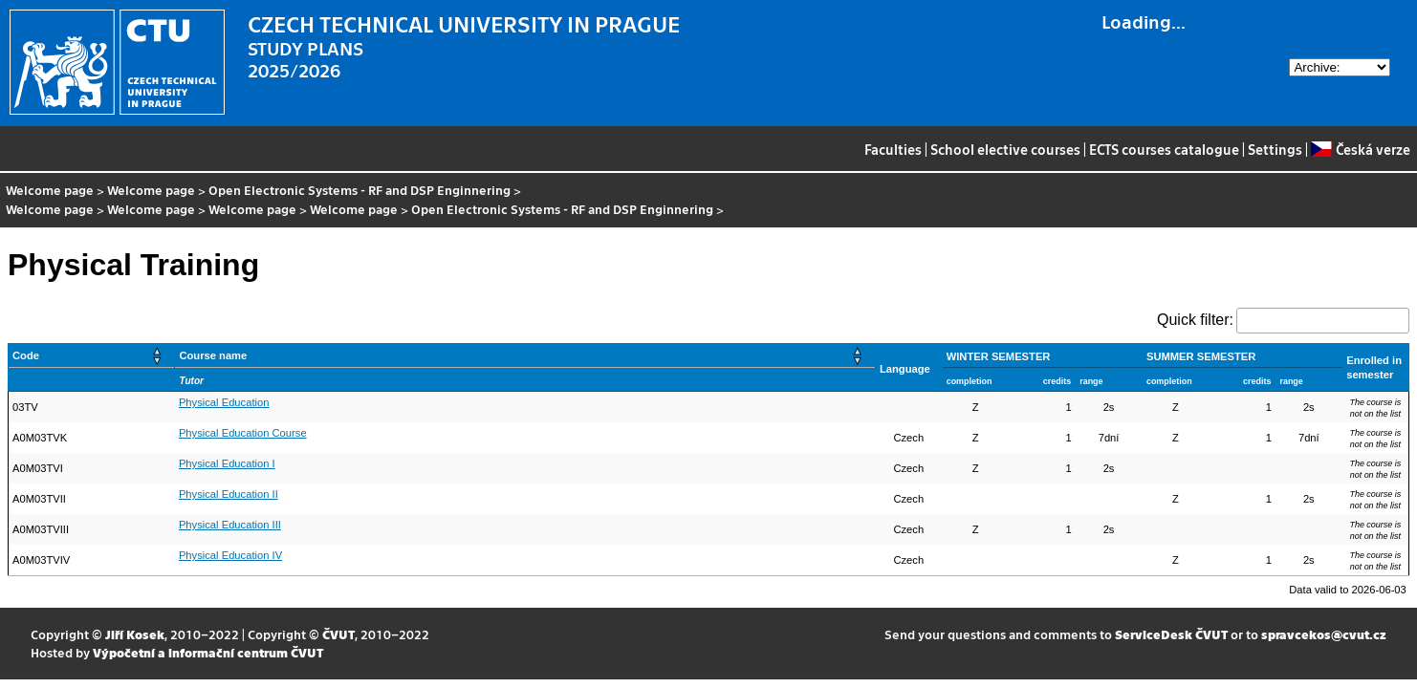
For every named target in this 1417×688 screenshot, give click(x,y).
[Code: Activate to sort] (92, 356)
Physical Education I (227, 463)
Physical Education (224, 402)
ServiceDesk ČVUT (1171, 634)
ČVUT (338, 634)
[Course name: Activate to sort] (525, 356)
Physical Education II (228, 494)
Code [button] (25, 355)
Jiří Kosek (134, 634)
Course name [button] (213, 355)
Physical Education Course (243, 433)
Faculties (893, 149)
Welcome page (50, 190)
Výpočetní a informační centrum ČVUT (208, 652)
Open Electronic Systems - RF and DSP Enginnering (359, 190)
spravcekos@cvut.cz (1323, 634)
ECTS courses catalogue (1164, 149)
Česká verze (1360, 149)
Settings (1275, 149)
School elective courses (1005, 149)
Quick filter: (1195, 320)
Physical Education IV (230, 555)
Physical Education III (230, 524)
